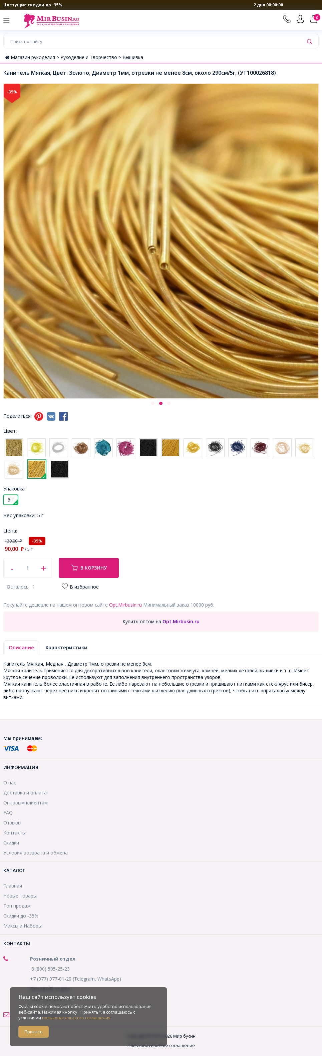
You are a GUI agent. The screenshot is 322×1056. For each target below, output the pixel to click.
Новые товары (20, 896)
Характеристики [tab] (66, 647)
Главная (12, 886)
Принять (33, 1032)
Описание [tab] (21, 647)
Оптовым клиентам (25, 802)
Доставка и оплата (25, 792)
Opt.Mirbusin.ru (125, 605)
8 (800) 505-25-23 (50, 969)
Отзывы (12, 822)
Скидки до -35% (20, 916)
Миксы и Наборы (22, 926)
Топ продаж (17, 906)
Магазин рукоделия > (32, 57)
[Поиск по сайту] (153, 41)
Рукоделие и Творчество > (91, 57)
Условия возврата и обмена (35, 852)
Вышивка (132, 57)
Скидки (11, 842)
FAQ (8, 812)
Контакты (14, 832)
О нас (9, 782)
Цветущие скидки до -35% (32, 5)
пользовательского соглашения (76, 1018)
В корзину (89, 568)
